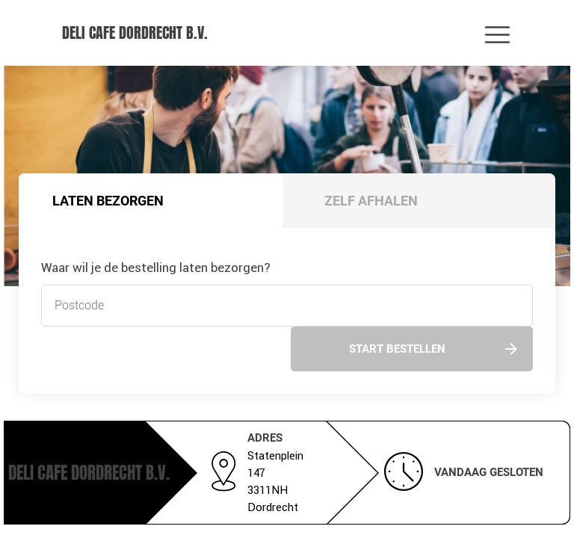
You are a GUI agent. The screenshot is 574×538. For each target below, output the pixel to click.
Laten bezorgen (108, 200)
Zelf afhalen (371, 200)
